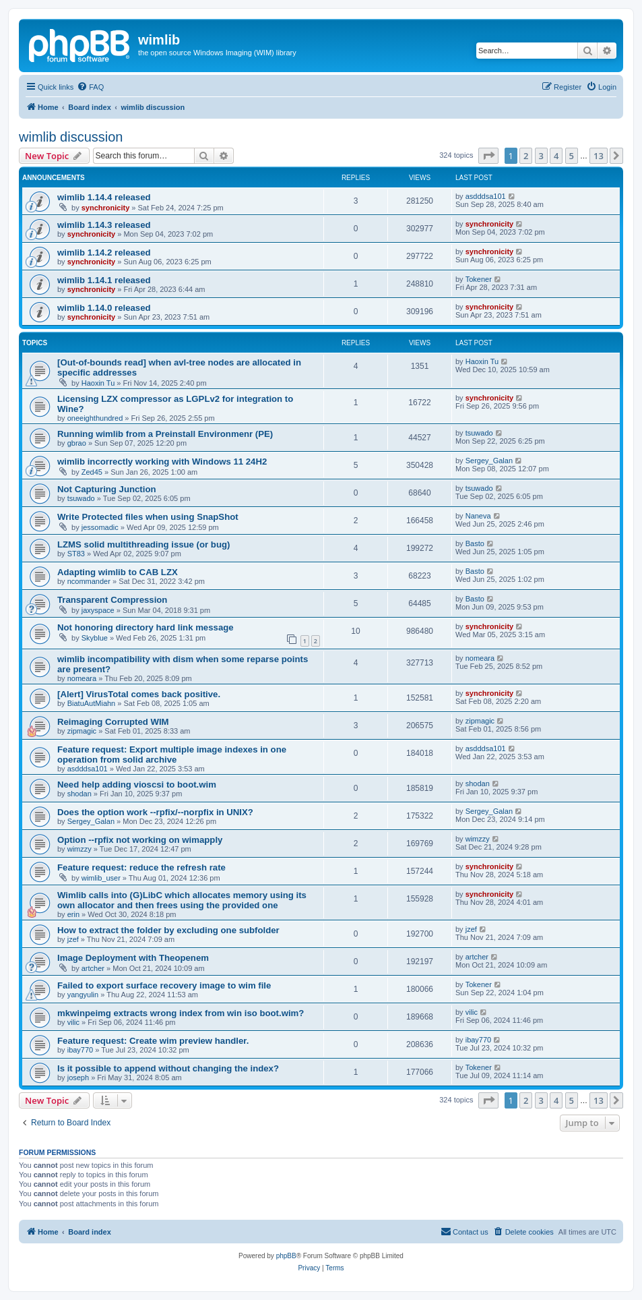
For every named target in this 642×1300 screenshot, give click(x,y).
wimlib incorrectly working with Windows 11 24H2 (162, 461)
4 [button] (556, 156)
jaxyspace (98, 610)
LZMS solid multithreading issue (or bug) (143, 544)
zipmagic (81, 731)
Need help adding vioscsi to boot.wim (136, 784)
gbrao (76, 443)
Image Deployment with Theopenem (133, 958)
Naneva (478, 516)
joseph (78, 1077)
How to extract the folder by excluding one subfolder (168, 930)
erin (73, 914)
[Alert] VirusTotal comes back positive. (138, 694)
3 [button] (541, 156)
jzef (73, 939)
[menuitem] (90, 87)
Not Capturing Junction (106, 489)
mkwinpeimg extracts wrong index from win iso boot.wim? (180, 1013)
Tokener (479, 279)
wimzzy (79, 849)
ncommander (88, 581)
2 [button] (525, 156)
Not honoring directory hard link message (145, 627)
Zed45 (92, 472)
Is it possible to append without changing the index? (168, 1068)
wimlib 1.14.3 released (104, 225)
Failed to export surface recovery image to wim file (164, 985)
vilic (73, 1022)
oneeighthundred (95, 418)
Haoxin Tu (98, 383)
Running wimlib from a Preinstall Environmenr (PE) (165, 434)
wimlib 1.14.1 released (104, 280)
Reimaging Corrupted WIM (113, 722)
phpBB (286, 1256)
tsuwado (479, 433)
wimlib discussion (71, 136)
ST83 (76, 554)
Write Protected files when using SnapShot (147, 517)
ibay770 (80, 1050)
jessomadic (100, 527)
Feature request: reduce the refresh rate (141, 867)
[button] (488, 156)
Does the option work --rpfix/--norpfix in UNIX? (155, 812)
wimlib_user (101, 878)
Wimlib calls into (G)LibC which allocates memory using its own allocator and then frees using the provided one (182, 900)
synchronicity (106, 208)
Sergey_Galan (489, 460)
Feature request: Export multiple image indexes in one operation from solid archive (171, 754)
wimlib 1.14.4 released (104, 197)
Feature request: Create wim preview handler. (153, 1041)
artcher (93, 968)
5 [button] (571, 156)
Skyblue (95, 638)
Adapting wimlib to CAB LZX (117, 572)
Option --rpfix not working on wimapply (139, 840)
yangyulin (82, 995)
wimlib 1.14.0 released (104, 308)
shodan (79, 794)
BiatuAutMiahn (91, 703)
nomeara (81, 678)
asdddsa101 (486, 196)
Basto (475, 543)
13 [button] (598, 156)
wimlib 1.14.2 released (104, 252)
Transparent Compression (112, 600)
